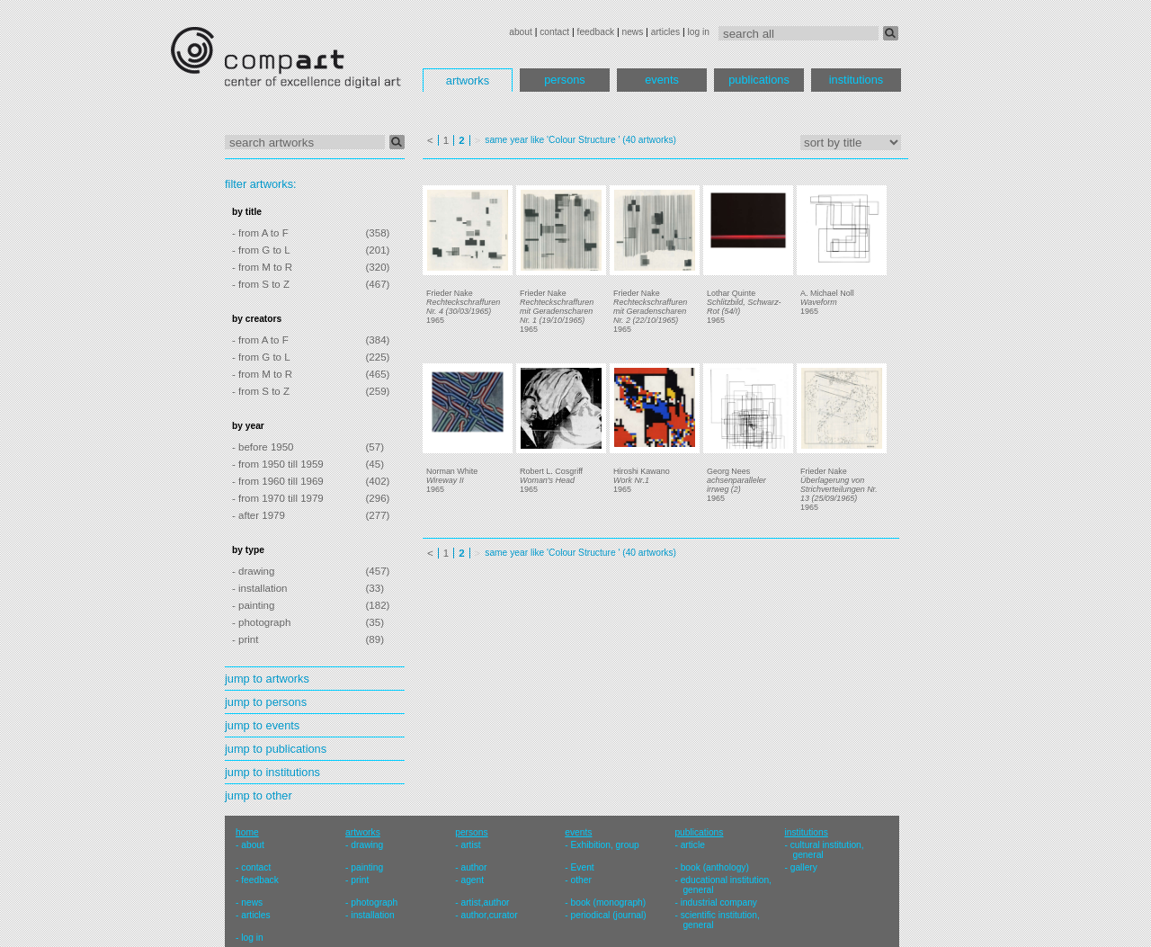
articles (665, 32)
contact (554, 32)
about (520, 32)
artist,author (484, 902)
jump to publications (275, 748)
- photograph (261, 622)
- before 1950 (263, 447)
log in (698, 32)
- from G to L (261, 250)
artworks (467, 80)
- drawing (253, 571)
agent (472, 880)
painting (367, 867)
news (632, 32)
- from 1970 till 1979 (278, 498)
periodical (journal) (609, 915)
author (473, 867)
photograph (374, 902)
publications (759, 79)
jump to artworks (267, 678)
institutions (856, 79)
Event (582, 867)
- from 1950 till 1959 (278, 464)
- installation (259, 588)
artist (470, 845)
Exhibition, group (605, 845)
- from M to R (262, 267)
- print (245, 639)
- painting (253, 605)
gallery (803, 867)
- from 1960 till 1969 (278, 481)
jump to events (262, 725)
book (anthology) (715, 867)
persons (564, 79)
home (247, 832)
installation (372, 915)
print (360, 880)
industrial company (719, 902)
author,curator (488, 915)
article (693, 845)
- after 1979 (258, 515)
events (662, 79)
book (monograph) (609, 902)
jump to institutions (272, 772)
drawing (367, 845)
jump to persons (266, 702)
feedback (596, 32)
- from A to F (260, 233)
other (581, 880)
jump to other (258, 795)
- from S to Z (261, 284)
